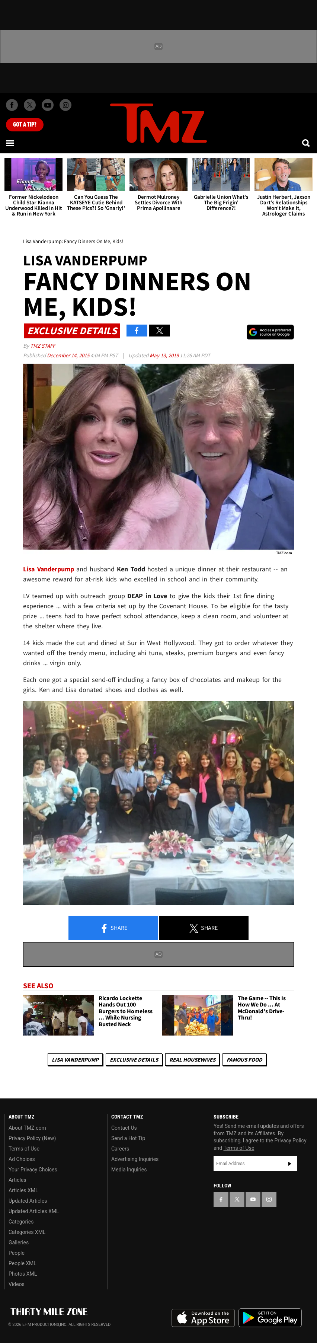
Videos (17, 1284)
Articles (17, 1180)
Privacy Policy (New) (32, 1138)
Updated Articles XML (34, 1211)
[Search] (306, 143)
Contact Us (124, 1128)
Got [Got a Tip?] (24, 124)
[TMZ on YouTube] (253, 1199)
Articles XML (23, 1190)
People (17, 1253)
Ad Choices (22, 1159)
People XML (22, 1263)
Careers (120, 1149)
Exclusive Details (134, 1059)
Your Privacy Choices (33, 1170)
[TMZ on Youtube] (48, 105)
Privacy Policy (290, 1140)
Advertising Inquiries (134, 1159)
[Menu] (10, 143)
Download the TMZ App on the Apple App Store (203, 1318)
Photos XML (23, 1274)
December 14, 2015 (68, 355)
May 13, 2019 (165, 355)
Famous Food (244, 1059)
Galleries (19, 1242)
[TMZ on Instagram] (65, 105)
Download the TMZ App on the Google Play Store (270, 1317)
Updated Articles (28, 1201)
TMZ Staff (42, 345)
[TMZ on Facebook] (12, 105)
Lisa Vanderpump (75, 1059)
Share (113, 928)
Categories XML (27, 1232)
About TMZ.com (27, 1128)
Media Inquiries (129, 1170)
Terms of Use (24, 1149)
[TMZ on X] (30, 105)
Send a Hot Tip (128, 1138)
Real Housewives (192, 1059)
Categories (21, 1222)
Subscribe (289, 1163)
